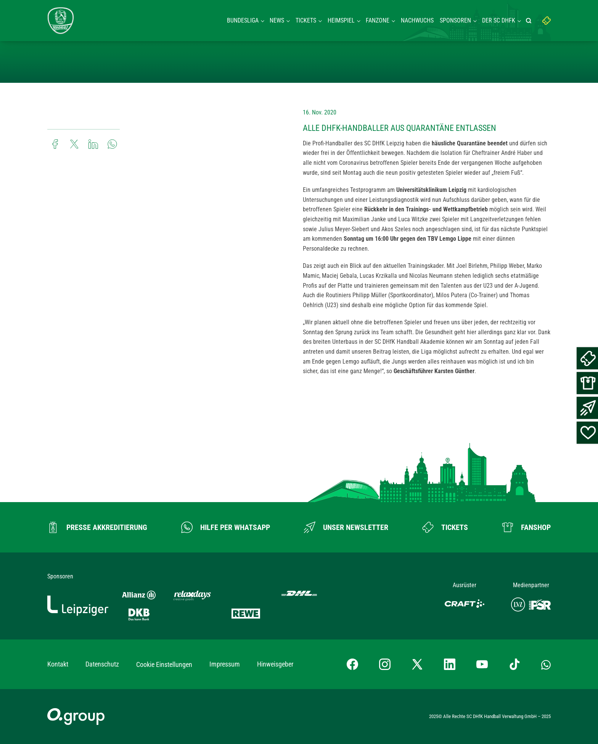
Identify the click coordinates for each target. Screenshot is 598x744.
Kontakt (57, 664)
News (277, 20)
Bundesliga (243, 20)
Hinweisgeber (275, 664)
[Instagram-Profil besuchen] (385, 664)
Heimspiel (341, 20)
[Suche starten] (530, 20)
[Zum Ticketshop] (445, 527)
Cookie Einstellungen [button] (164, 664)
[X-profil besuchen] (417, 664)
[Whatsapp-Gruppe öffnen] (546, 664)
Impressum (224, 664)
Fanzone (377, 20)
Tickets (306, 20)
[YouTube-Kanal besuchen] (482, 664)
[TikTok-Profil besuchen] (514, 664)
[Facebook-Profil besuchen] (352, 664)
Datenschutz (102, 664)
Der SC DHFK (498, 20)
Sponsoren (455, 20)
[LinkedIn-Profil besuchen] (449, 664)
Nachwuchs (417, 20)
